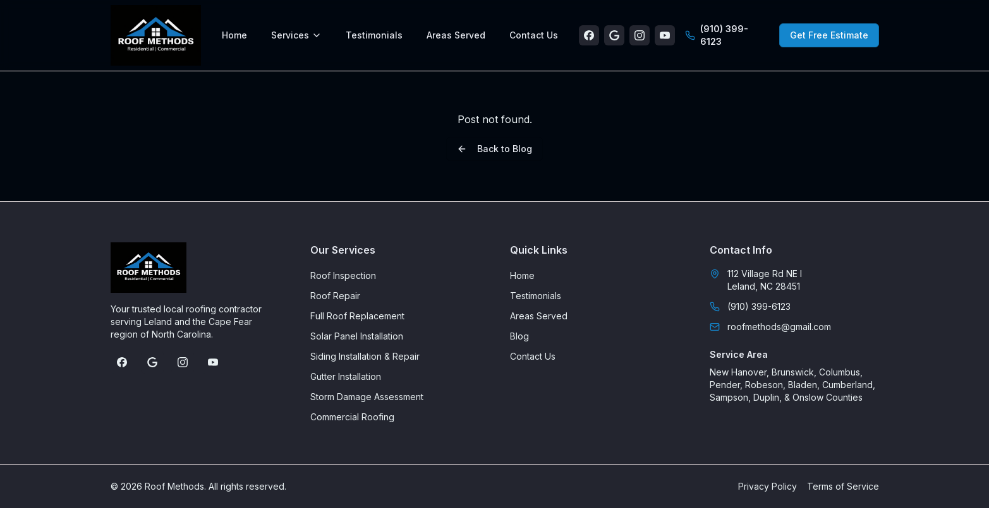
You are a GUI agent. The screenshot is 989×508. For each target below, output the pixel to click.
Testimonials (374, 35)
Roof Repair (335, 295)
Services (296, 35)
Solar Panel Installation (356, 336)
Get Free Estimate (829, 35)
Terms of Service (843, 486)
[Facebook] (589, 35)
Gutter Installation (345, 376)
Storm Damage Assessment (366, 396)
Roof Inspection (343, 275)
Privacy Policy (767, 486)
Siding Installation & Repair (365, 356)
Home (234, 35)
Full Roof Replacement (357, 315)
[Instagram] (639, 35)
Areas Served (456, 35)
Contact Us (533, 35)
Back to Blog (494, 148)
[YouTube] (665, 35)
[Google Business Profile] (614, 35)
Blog (519, 336)
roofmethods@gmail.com (770, 326)
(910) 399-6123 (716, 35)
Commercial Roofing (352, 416)
